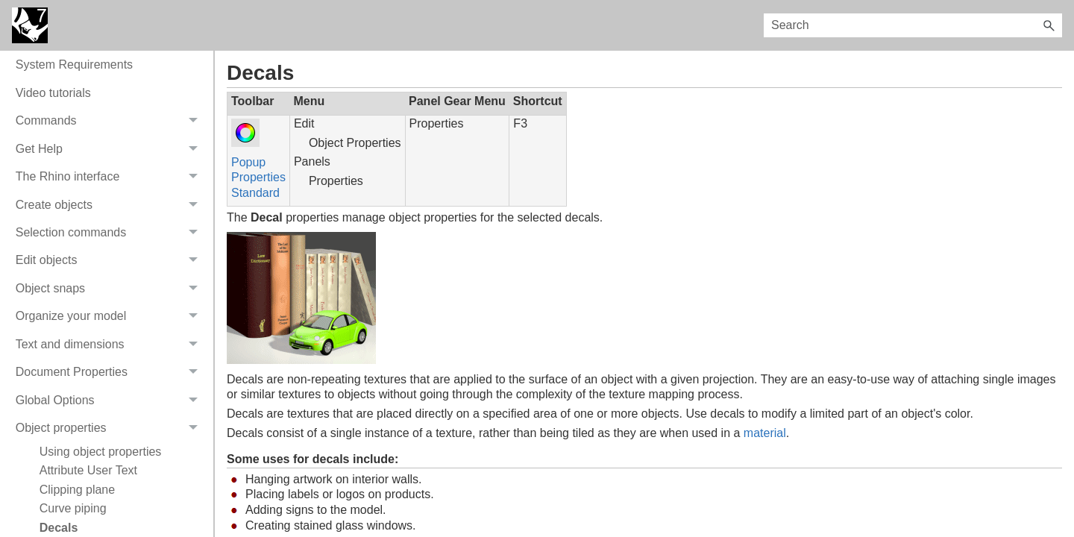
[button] (1048, 25)
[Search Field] (913, 25)
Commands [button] (111, 121)
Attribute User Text (88, 470)
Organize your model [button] (111, 316)
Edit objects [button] (111, 260)
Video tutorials (53, 93)
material (765, 433)
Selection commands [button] (111, 232)
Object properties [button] (111, 428)
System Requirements (74, 64)
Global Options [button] (111, 400)
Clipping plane (77, 489)
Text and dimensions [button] (111, 344)
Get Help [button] (111, 149)
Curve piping (73, 508)
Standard (255, 192)
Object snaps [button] (111, 288)
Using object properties (101, 451)
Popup (248, 162)
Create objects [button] (111, 205)
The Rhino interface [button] (111, 176)
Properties (258, 177)
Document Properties (111, 372)
